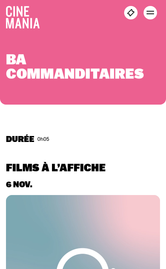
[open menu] (150, 12)
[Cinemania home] (26, 15)
